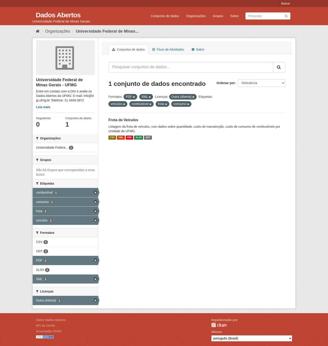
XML (120, 137)
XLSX (139, 137)
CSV (112, 137)
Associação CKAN (48, 331)
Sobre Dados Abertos (51, 320)
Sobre (234, 16)
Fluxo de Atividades (168, 49)
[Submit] (286, 16)
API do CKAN (45, 325)
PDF (129, 137)
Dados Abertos (58, 15)
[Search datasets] (267, 16)
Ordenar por (226, 83)
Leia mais (43, 107)
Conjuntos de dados (165, 16)
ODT (147, 137)
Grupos (218, 16)
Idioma (216, 332)
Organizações (195, 16)
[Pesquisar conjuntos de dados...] (190, 67)
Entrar (285, 3)
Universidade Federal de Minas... (107, 31)
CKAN (219, 325)
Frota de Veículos (123, 120)
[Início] (38, 31)
